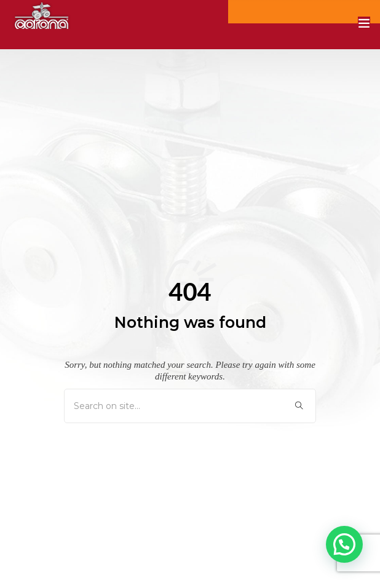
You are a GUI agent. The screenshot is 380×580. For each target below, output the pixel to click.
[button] (344, 544)
